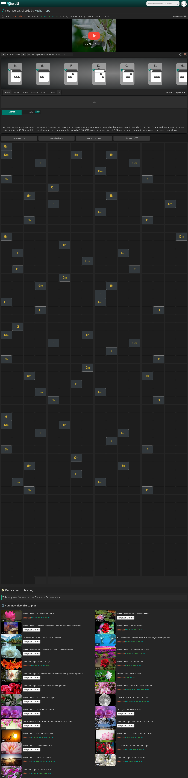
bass (53, 92)
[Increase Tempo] (23, 54)
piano (16, 92)
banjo (43, 92)
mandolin (34, 92)
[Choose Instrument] (59, 92)
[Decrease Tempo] (3, 54)
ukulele (25, 92)
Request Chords (126, 617)
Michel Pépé (43, 10)
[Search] (176, 3)
